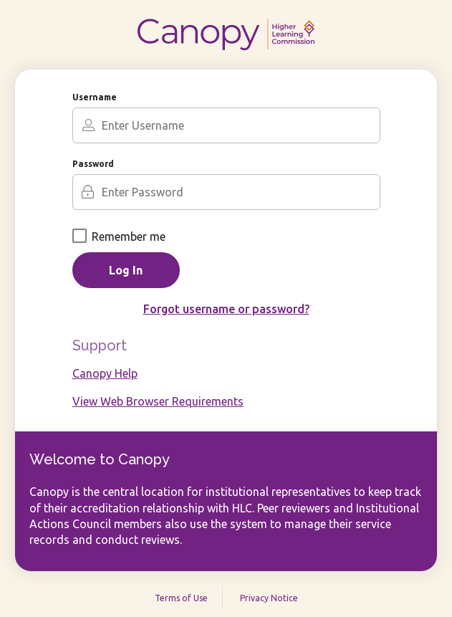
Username (94, 97)
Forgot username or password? (226, 308)
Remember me (118, 236)
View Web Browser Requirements (158, 401)
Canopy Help (105, 373)
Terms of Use (181, 598)
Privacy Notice (269, 598)
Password (93, 163)
